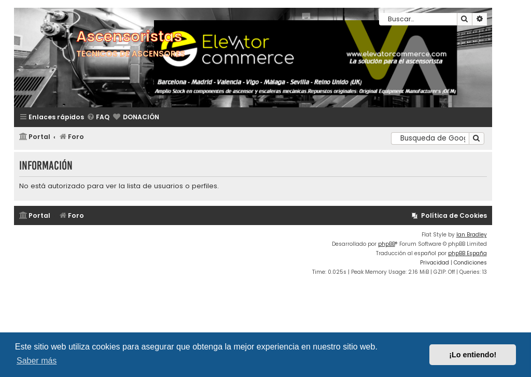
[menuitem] (98, 117)
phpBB (386, 244)
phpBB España (467, 253)
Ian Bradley (471, 235)
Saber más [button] (37, 360)
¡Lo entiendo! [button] (472, 355)
